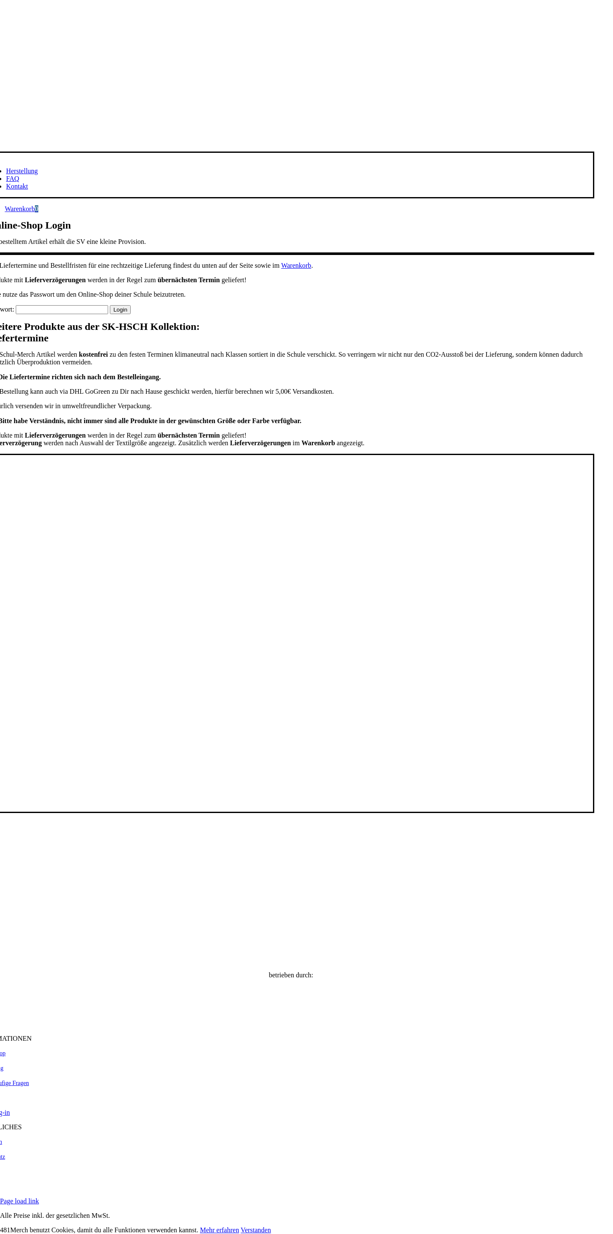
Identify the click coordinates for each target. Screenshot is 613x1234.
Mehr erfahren (219, 1230)
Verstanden (256, 1230)
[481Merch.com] (291, 1024)
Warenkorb (296, 265)
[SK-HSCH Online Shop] (291, 960)
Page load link (19, 1201)
